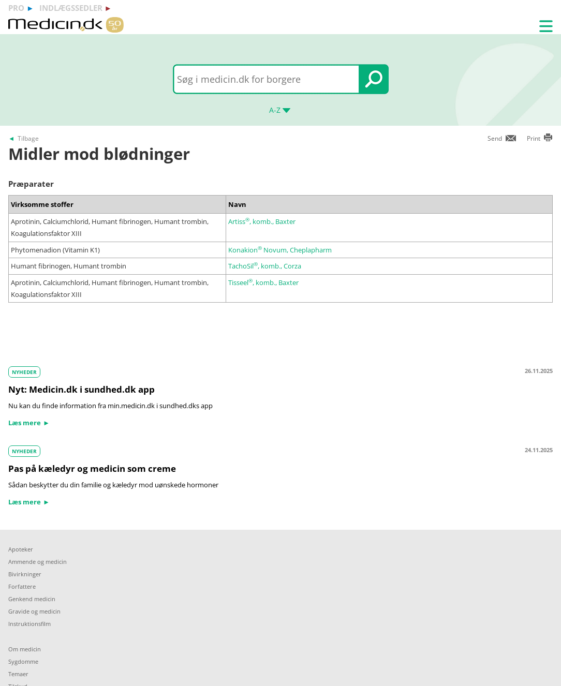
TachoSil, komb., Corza (264, 266)
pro (16, 8)
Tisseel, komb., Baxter (263, 282)
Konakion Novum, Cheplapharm (280, 250)
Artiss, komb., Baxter (262, 221)
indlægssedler (70, 8)
